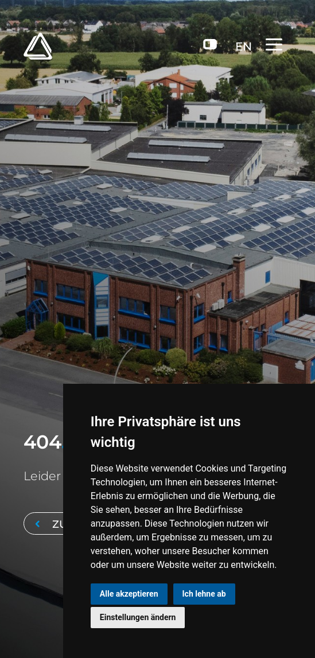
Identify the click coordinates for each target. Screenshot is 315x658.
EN (243, 46)
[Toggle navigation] (278, 44)
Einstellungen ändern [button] (138, 617)
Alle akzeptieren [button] (129, 593)
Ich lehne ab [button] (204, 593)
